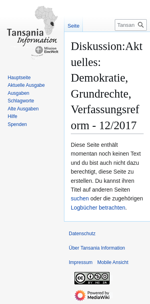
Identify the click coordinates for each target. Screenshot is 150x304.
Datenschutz (82, 233)
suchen (80, 198)
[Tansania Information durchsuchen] (131, 25)
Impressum (80, 262)
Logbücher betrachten (98, 207)
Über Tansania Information (97, 248)
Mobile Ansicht (112, 262)
